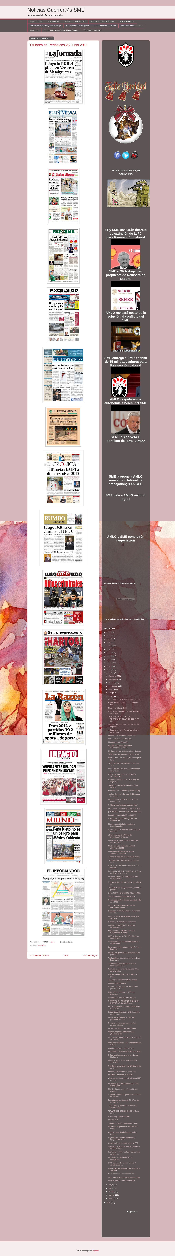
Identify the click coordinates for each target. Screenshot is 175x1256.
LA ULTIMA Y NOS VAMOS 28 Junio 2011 (124, 893)
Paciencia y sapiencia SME (118, 1116)
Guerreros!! (34, 30)
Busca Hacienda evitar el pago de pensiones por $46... (121, 1018)
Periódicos (42, 945)
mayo (111, 1185)
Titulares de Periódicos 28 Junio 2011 (122, 980)
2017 (109, 653)
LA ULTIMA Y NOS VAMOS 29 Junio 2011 (124, 808)
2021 (109, 639)
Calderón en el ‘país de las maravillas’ (122, 805)
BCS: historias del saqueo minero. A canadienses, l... (122, 1164)
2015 (109, 659)
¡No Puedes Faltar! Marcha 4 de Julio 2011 (124, 812)
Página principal (36, 21)
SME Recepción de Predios (105, 26)
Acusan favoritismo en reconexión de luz (123, 857)
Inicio (66, 955)
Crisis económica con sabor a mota (121, 1174)
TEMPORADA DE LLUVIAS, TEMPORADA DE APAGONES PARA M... (123, 719)
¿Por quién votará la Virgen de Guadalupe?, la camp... (120, 836)
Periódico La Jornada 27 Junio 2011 (122, 1071)
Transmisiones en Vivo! (92, 30)
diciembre (113, 676)
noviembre (113, 679)
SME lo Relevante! (127, 21)
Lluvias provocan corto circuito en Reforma (124, 751)
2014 (109, 663)
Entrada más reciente (39, 955)
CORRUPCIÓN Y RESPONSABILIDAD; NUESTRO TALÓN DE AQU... (123, 1002)
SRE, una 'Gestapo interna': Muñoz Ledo (124, 1177)
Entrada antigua (90, 955)
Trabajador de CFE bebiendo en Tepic (122, 1123)
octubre (112, 683)
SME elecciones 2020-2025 (131, 26)
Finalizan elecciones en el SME (120, 1075)
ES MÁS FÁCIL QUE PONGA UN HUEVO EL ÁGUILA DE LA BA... (124, 872)
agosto (111, 689)
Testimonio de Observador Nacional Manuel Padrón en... (122, 965)
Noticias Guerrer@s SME (56, 10)
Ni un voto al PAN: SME (117, 708)
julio (110, 693)
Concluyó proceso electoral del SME (122, 998)
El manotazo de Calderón (118, 742)
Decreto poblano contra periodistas (121, 1181)
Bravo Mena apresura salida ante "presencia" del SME (121, 852)
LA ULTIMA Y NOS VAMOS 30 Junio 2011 (124, 699)
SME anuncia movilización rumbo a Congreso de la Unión (121, 932)
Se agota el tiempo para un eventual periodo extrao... (122, 1024)
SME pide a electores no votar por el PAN (124, 754)
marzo (111, 1192)
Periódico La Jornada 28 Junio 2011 (122, 922)
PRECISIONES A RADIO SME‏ (120, 739)
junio (111, 696)
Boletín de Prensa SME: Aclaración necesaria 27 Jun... (121, 926)
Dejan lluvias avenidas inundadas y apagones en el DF (121, 1139)
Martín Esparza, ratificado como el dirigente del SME (121, 847)
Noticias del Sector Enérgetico (102, 21)
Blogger (95, 1251)
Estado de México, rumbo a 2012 (121, 1048)
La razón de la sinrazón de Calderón (122, 1028)
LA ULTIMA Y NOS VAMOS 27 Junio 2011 (124, 1051)
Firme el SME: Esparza (117, 983)
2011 (109, 673)
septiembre (113, 686)
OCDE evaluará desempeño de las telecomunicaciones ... (121, 906)
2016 (109, 656)
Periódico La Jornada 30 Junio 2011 (122, 735)
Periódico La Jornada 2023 (75, 21)
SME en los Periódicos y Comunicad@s (45, 26)
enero (111, 1198)
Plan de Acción (53, 21)
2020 (109, 642)
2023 (109, 632)
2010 (109, 1203)
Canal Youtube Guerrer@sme (77, 26)
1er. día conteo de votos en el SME (121, 897)
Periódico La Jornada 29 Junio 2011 (122, 815)
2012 (109, 670)
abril (110, 1188)
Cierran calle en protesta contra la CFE (123, 1143)
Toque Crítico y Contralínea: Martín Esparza (61, 30)
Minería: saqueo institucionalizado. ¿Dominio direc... (121, 1033)
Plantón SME (113, 1120)
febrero (112, 1195)
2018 (109, 649)
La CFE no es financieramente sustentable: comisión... (120, 747)
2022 (109, 636)
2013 (109, 666)
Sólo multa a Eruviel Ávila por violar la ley (124, 791)
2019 (109, 646)
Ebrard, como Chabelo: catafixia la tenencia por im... (121, 825)
